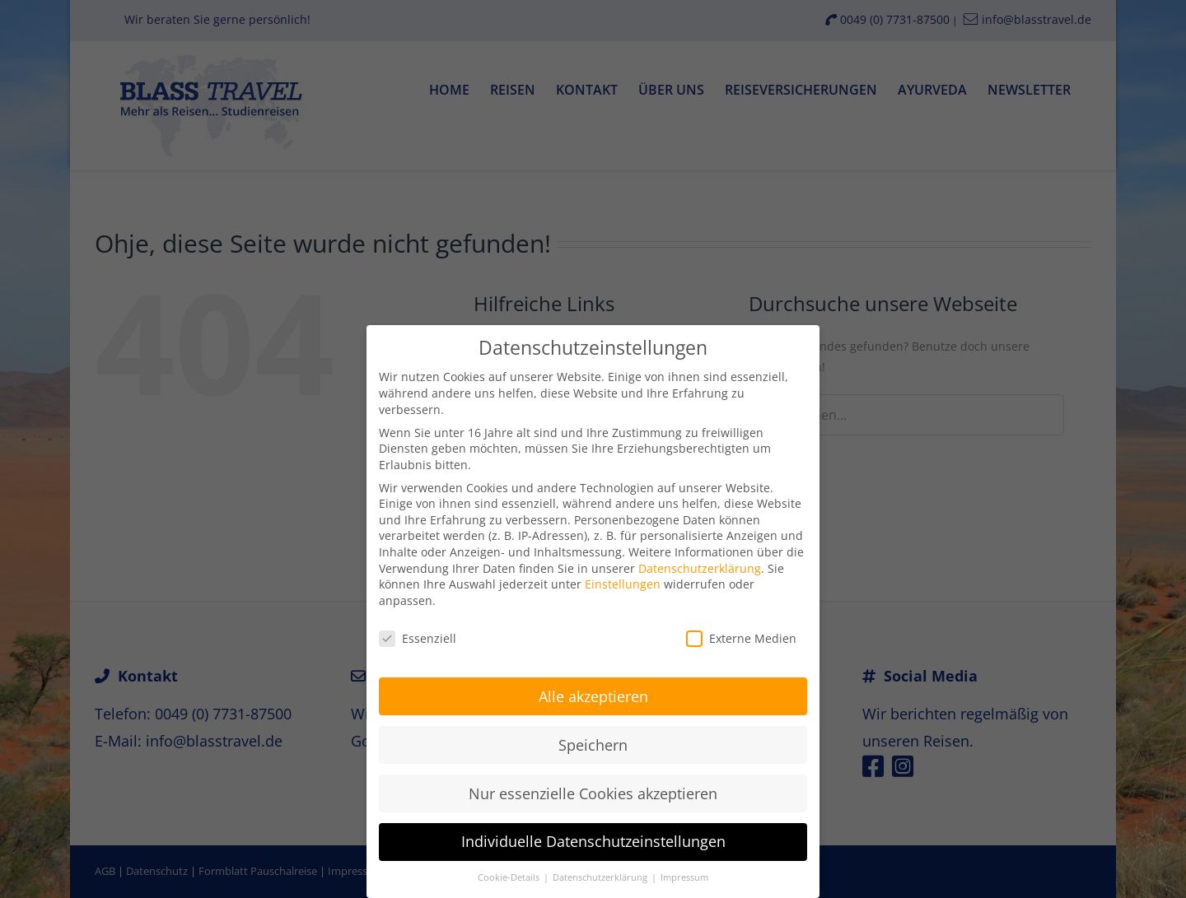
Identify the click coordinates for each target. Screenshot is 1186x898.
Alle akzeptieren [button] (593, 690)
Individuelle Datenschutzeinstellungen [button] (593, 835)
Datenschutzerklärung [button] (601, 871)
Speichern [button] (593, 738)
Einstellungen (623, 578)
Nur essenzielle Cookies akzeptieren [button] (593, 787)
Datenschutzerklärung (699, 562)
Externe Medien (741, 632)
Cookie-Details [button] (510, 871)
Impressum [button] (684, 871)
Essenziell (417, 632)
